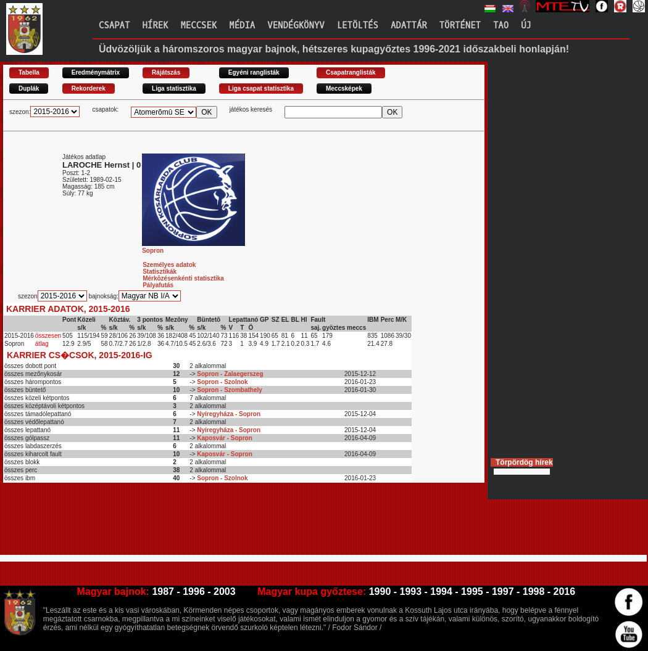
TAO (501, 25)
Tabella (29, 72)
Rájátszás (166, 72)
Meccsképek (344, 88)
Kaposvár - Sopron (224, 438)
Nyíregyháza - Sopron (228, 414)
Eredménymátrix (96, 72)
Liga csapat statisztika (261, 88)
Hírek (155, 25)
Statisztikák (160, 271)
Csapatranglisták (351, 72)
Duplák (29, 88)
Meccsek (198, 25)
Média (242, 25)
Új (526, 25)
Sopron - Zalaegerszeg (230, 374)
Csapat (114, 25)
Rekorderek (89, 88)
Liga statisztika (174, 88)
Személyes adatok (169, 264)
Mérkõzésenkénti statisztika (183, 278)
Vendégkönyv (295, 25)
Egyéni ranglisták (254, 72)
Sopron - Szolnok (222, 382)
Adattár (409, 25)
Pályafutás (158, 285)
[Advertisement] (227, 524)
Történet (460, 25)
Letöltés (357, 25)
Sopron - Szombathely (229, 390)
